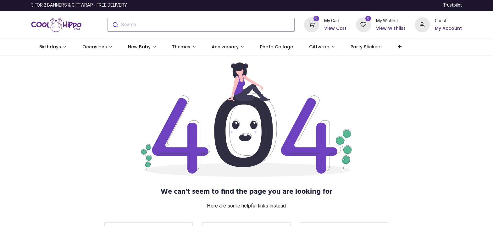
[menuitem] (276, 47)
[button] (399, 47)
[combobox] (201, 25)
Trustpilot (452, 5)
